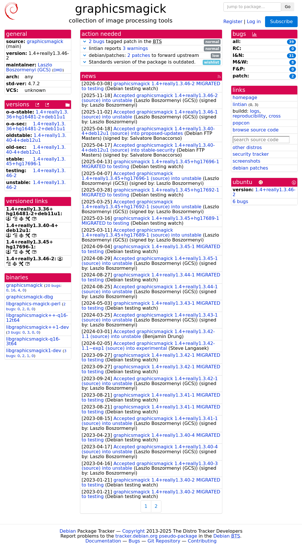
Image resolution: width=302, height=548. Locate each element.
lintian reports (151, 48)
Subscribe (281, 21)
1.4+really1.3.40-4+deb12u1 (36, 138)
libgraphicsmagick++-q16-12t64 (37, 318)
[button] (84, 41)
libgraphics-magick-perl (33, 303)
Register (233, 21)
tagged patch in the (151, 41)
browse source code (256, 130)
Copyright (133, 531)
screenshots (246, 161)
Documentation (103, 541)
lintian (240, 104)
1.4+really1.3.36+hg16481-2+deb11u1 (37, 114)
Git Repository (164, 541)
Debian (67, 531)
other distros (247, 147)
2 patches (138, 55)
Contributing (202, 541)
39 (291, 42)
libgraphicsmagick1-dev (33, 350)
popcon (241, 123)
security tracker (251, 154)
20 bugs (53, 285)
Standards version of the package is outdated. (151, 62)
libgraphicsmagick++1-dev (37, 327)
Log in (254, 21)
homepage (245, 97)
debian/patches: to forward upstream (151, 55)
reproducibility (249, 116)
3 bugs (14, 332)
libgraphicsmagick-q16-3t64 (33, 341)
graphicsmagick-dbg (29, 297)
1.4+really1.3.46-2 (36, 173)
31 (291, 56)
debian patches (250, 168)
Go (287, 6)
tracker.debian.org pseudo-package (156, 536)
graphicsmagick (45, 41)
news (89, 76)
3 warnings (135, 48)
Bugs (134, 541)
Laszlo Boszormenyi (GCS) (29, 67)
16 (13, 290)
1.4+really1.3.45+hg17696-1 (36, 161)
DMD (57, 70)
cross (275, 116)
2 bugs (97, 41)
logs (254, 111)
